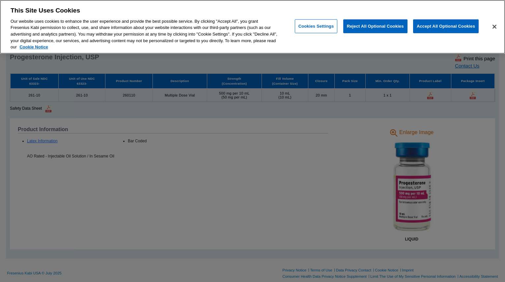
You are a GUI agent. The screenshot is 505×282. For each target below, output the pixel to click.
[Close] (494, 26)
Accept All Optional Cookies (446, 26)
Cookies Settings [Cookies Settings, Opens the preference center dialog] (316, 26)
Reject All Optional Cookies (375, 26)
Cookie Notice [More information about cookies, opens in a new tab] (33, 46)
